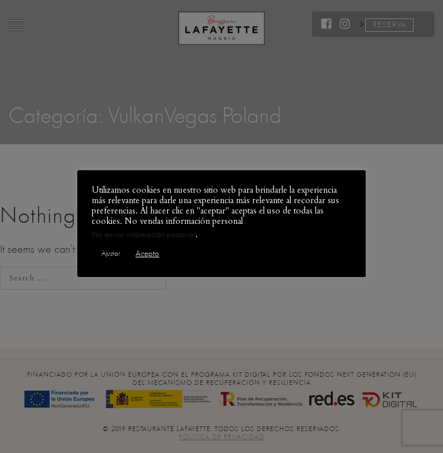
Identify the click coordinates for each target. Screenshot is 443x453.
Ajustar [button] (111, 253)
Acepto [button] (147, 254)
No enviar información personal (144, 234)
